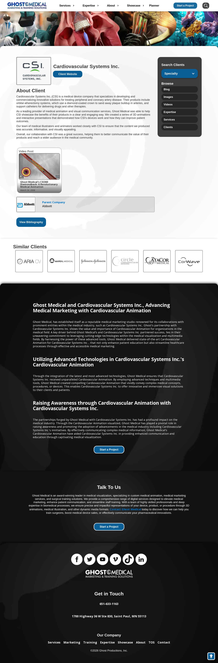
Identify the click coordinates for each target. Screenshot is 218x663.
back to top (212, 657)
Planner (162, 5)
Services (54, 642)
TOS (152, 642)
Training (90, 642)
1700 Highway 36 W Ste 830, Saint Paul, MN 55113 (109, 616)
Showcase (125, 642)
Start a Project (185, 5)
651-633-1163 (109, 604)
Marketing (71, 642)
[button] (179, 73)
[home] (27, 6)
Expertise (107, 642)
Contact (164, 642)
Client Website (67, 74)
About (140, 642)
